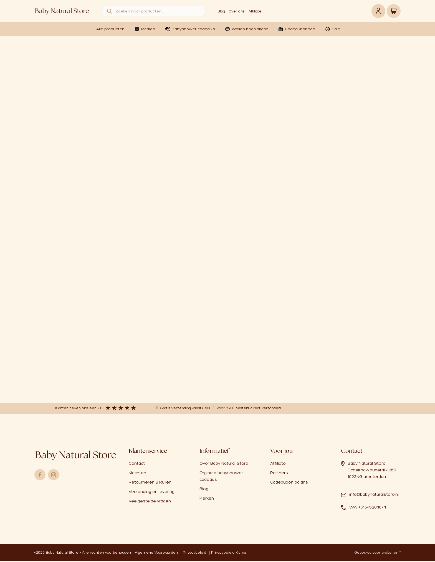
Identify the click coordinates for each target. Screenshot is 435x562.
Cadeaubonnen (296, 29)
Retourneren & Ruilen (150, 483)
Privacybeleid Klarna (228, 553)
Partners (279, 473)
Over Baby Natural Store (223, 464)
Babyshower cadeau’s (190, 29)
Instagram (53, 475)
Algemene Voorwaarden (156, 553)
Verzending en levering (151, 492)
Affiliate (255, 11)
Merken (144, 29)
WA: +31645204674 (367, 507)
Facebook (39, 475)
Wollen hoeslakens (246, 29)
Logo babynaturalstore (62, 11)
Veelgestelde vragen (150, 501)
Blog (221, 11)
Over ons (237, 11)
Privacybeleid (194, 553)
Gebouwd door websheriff (378, 553)
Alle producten (110, 29)
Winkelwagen (394, 11)
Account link (378, 11)
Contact (137, 464)
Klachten (137, 473)
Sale (332, 29)
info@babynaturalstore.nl (374, 495)
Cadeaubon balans (289, 483)
